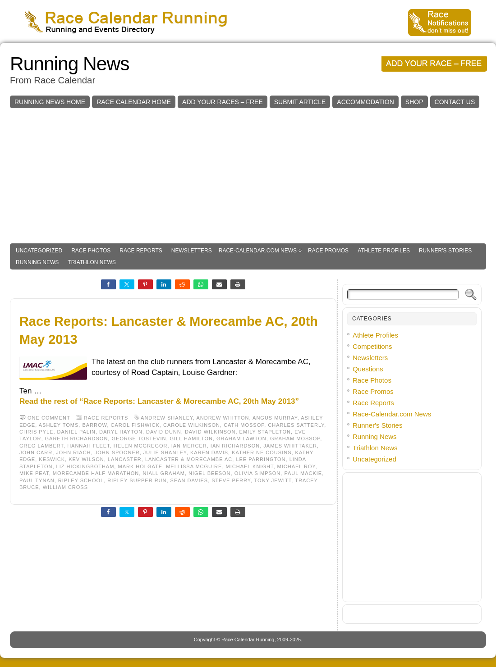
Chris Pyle (36, 431)
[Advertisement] (248, 176)
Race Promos (328, 250)
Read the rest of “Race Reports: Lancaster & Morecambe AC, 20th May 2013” (159, 401)
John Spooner (117, 452)
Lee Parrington (260, 459)
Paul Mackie (303, 473)
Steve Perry (230, 480)
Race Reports (140, 250)
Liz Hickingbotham (85, 466)
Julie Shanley (165, 452)
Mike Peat (34, 473)
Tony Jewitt (273, 480)
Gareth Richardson (76, 438)
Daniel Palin (76, 431)
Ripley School (81, 480)
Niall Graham (163, 473)
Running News (69, 63)
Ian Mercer (189, 445)
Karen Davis (209, 452)
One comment (49, 417)
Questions (368, 369)
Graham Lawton (241, 438)
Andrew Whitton (222, 417)
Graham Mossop (295, 438)
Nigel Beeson (209, 473)
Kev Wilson (86, 459)
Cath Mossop (244, 425)
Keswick (52, 459)
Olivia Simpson (257, 473)
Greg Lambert (41, 445)
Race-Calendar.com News (258, 250)
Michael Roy (296, 466)
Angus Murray (275, 417)
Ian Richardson (235, 445)
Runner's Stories (445, 250)
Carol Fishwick (135, 425)
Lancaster (125, 459)
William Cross (65, 487)
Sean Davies (189, 480)
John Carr (35, 452)
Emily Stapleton (265, 431)
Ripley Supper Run (136, 480)
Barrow (94, 425)
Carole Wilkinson (191, 425)
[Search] (403, 294)
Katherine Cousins (261, 452)
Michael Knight (250, 466)
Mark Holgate (140, 466)
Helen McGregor (141, 445)
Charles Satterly (296, 425)
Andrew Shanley (167, 417)
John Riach (73, 452)
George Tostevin (138, 438)
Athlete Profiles (384, 250)
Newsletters (191, 250)
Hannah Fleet (88, 445)
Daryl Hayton (120, 431)
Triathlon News (91, 262)
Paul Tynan (37, 480)
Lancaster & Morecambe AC (188, 459)
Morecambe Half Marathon (96, 473)
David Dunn (163, 431)
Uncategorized (39, 250)
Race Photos (90, 250)
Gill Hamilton (191, 438)
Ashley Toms (59, 425)
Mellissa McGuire (194, 466)
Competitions (372, 346)
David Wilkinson (210, 431)
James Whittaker (290, 445)
